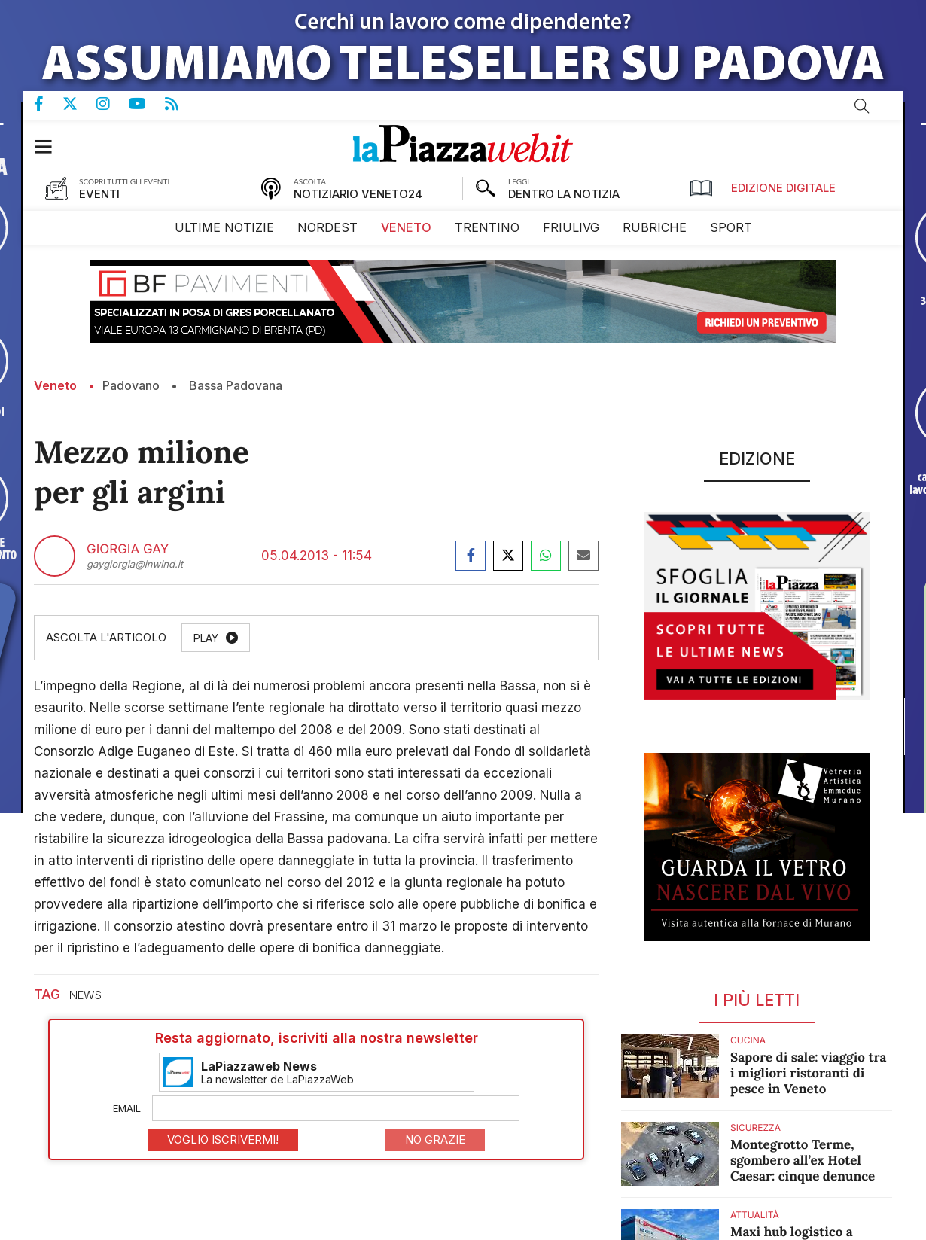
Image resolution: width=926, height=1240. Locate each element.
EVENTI (99, 194)
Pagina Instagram (112, 103)
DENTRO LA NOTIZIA (564, 194)
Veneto (55, 385)
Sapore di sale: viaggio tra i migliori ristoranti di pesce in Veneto (808, 1073)
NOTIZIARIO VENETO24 (358, 194)
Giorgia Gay (128, 549)
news (85, 995)
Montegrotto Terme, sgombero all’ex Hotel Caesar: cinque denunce (802, 1160)
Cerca (862, 106)
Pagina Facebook (48, 103)
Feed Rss (181, 103)
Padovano (131, 385)
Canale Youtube (147, 103)
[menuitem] (224, 228)
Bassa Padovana (235, 385)
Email (127, 1108)
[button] (51, 146)
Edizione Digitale (763, 188)
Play (205, 638)
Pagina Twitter (79, 103)
